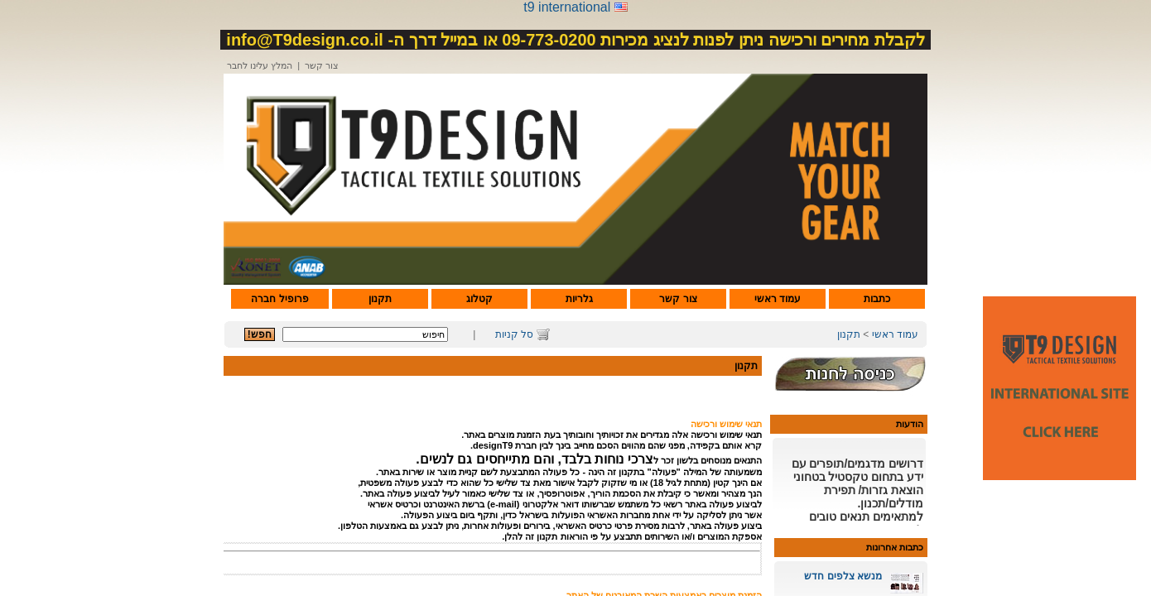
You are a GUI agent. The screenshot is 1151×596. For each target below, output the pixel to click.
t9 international (566, 7)
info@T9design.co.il (304, 40)
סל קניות (514, 334)
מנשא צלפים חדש (843, 576)
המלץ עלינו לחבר (259, 65)
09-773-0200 (548, 40)
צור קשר (322, 65)
